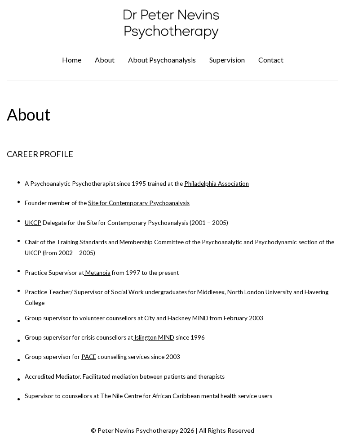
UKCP (33, 222)
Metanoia (98, 272)
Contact (270, 59)
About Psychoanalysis (162, 59)
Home (71, 59)
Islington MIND (154, 337)
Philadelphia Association (216, 183)
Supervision (227, 59)
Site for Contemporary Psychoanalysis (139, 202)
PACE (88, 356)
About (105, 59)
